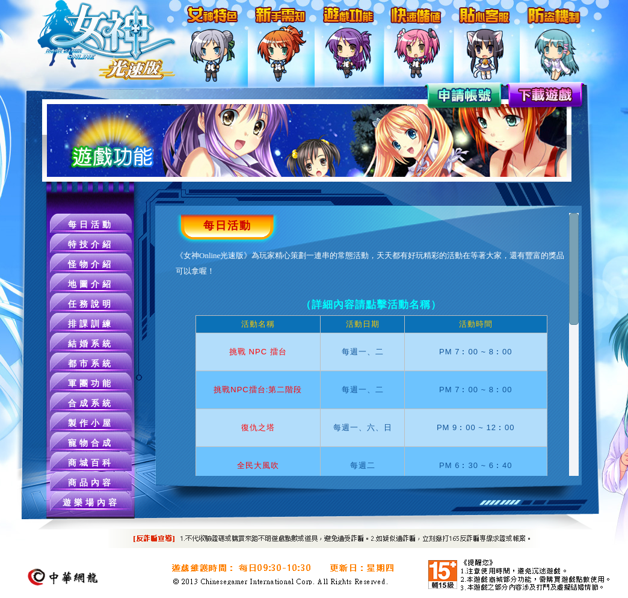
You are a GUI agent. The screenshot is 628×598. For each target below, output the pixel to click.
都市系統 (91, 363)
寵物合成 (91, 443)
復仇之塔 (258, 427)
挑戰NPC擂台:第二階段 (258, 389)
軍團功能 (91, 383)
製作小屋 (91, 423)
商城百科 (91, 462)
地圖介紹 (91, 284)
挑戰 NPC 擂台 (258, 351)
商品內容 (91, 482)
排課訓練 (91, 323)
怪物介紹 (91, 264)
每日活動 (91, 224)
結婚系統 (91, 343)
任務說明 (91, 304)
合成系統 (91, 403)
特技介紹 (91, 244)
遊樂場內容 (91, 502)
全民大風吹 (258, 465)
